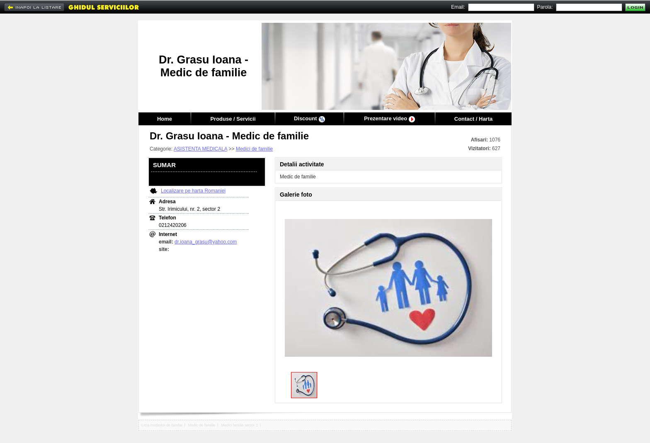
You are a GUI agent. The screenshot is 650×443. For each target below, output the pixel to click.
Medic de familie (201, 425)
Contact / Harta (473, 119)
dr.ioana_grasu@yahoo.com (206, 242)
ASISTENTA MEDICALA (200, 149)
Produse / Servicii (232, 119)
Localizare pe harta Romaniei (193, 191)
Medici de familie (254, 149)
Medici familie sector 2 (239, 425)
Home (164, 119)
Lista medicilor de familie (161, 425)
